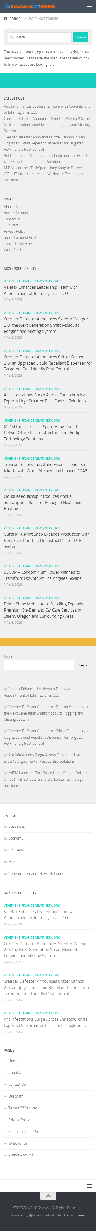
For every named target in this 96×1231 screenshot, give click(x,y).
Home (13, 1061)
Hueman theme (73, 1215)
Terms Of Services (18, 243)
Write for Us (13, 249)
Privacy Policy (14, 231)
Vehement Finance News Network (32, 281)
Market (14, 862)
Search (9, 656)
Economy (15, 838)
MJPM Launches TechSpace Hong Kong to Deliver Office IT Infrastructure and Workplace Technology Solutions (43, 173)
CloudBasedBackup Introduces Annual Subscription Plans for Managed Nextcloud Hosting (42, 502)
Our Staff (11, 225)
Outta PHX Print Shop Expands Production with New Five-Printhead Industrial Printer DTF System (47, 540)
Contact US (12, 219)
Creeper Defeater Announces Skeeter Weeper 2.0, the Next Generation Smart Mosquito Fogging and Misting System (47, 124)
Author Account (16, 213)
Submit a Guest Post (20, 237)
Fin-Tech (15, 850)
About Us (11, 206)
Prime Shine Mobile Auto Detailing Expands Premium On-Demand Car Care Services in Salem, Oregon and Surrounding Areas (43, 609)
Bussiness (16, 826)
